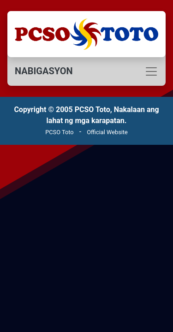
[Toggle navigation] (86, 71)
